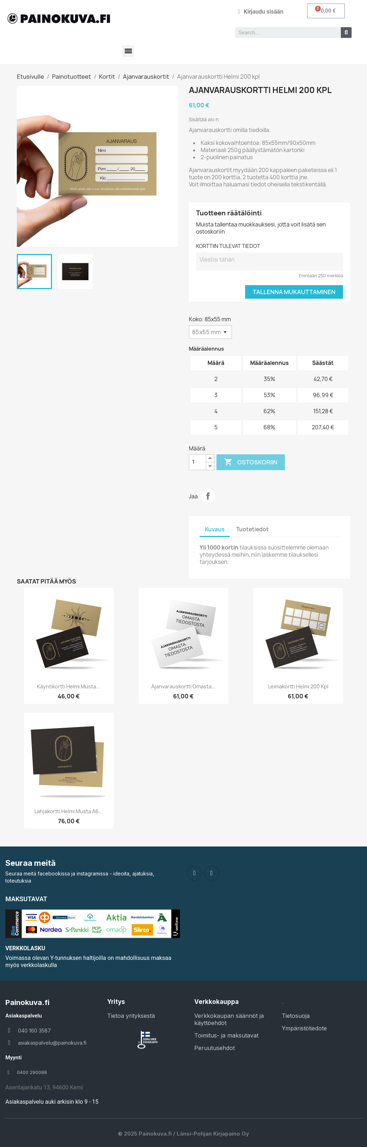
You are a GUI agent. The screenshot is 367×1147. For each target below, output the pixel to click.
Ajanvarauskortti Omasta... (183, 686)
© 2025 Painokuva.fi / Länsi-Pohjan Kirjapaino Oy (183, 1133)
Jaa (208, 496)
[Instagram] (211, 872)
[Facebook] (194, 872)
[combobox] (285, 32)
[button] (326, 11)
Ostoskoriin (250, 462)
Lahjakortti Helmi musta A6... (68, 811)
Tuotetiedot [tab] (252, 529)
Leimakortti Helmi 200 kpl (298, 686)
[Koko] (210, 332)
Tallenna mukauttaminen (294, 292)
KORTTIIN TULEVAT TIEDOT (228, 246)
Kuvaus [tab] (214, 529)
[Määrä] (197, 462)
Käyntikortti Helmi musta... (68, 686)
